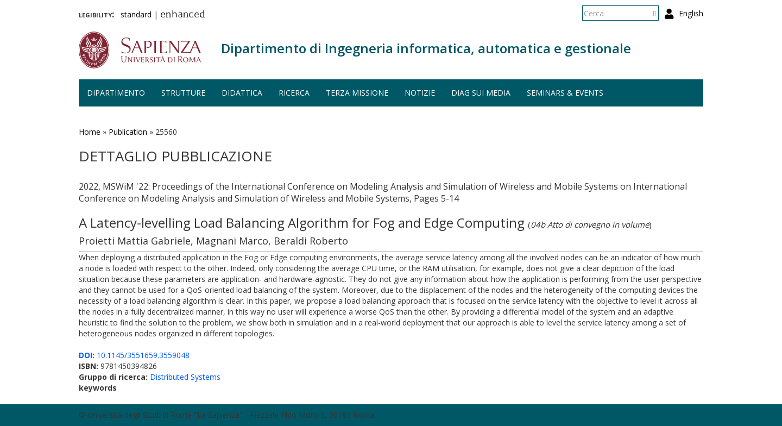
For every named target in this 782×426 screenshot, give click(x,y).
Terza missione (357, 92)
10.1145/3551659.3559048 (134, 355)
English (691, 13)
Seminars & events (565, 92)
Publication (128, 132)
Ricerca (294, 92)
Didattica (242, 92)
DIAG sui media (480, 92)
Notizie (420, 92)
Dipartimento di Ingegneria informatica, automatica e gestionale (426, 48)
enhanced (182, 15)
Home (89, 132)
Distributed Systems (185, 377)
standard (136, 14)
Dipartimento (116, 92)
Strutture (183, 92)
